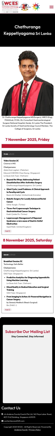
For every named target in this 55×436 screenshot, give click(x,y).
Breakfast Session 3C (13, 261)
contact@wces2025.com (14, 421)
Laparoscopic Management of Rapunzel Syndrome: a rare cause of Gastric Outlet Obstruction (25, 221)
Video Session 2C (11, 160)
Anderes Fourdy (21, 429)
